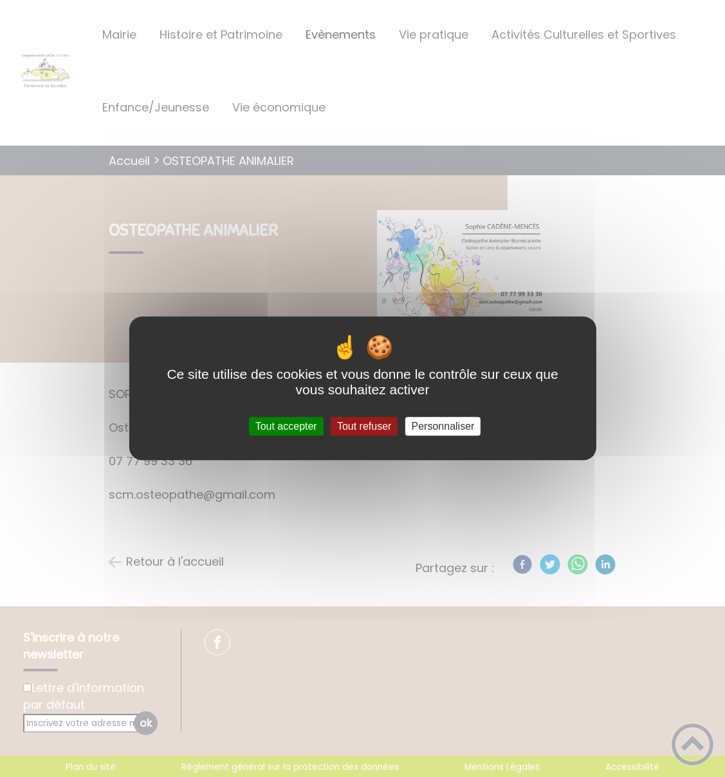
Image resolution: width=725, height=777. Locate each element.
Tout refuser (364, 426)
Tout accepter (286, 426)
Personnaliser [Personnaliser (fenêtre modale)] (443, 426)
